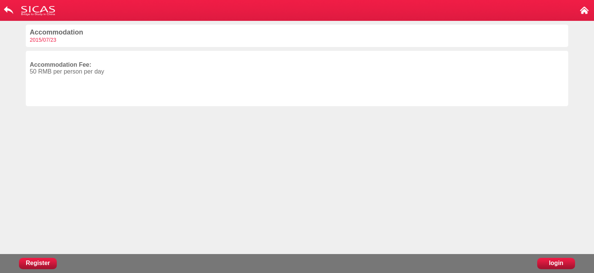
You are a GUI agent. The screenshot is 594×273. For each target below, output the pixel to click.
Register (38, 263)
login (556, 263)
